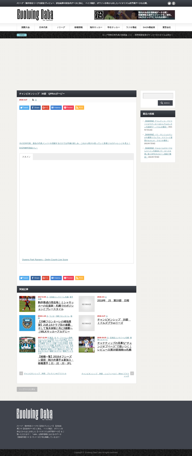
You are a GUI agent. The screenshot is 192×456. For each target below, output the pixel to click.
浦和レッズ (52, 349)
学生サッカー (113, 27)
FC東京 (50, 338)
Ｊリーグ (61, 27)
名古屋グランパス (62, 345)
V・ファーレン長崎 (64, 338)
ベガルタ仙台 (62, 343)
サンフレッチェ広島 (60, 341)
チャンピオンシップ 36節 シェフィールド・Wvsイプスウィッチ (105, 375)
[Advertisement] (96, 64)
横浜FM (44, 349)
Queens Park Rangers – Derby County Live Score (45, 259)
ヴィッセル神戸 (61, 339)
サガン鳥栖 (46, 341)
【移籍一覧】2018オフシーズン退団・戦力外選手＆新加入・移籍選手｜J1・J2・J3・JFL (56, 360)
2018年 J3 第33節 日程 (113, 300)
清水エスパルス (63, 349)
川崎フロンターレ (63, 316)
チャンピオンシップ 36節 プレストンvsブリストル (45, 373)
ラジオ (52, 316)
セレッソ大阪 (51, 343)
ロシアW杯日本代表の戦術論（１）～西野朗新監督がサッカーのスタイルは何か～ (142, 35)
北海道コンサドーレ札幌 (59, 297)
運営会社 (166, 27)
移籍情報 (78, 27)
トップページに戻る (27, 389)
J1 (36, 100)
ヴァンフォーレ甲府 (46, 339)
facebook (173, 3)
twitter (169, 3)
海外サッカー (96, 27)
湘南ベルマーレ (55, 351)
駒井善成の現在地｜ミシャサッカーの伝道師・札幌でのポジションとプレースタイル (56, 305)
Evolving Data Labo (93, 452)
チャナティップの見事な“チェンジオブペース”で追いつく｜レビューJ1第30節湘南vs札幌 (114, 346)
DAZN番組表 (149, 27)
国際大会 (25, 27)
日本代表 (43, 27)
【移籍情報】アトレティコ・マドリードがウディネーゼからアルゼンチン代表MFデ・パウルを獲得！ (158, 124)
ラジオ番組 (131, 27)
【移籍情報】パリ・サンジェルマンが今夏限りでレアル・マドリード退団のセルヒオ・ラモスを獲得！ (158, 137)
